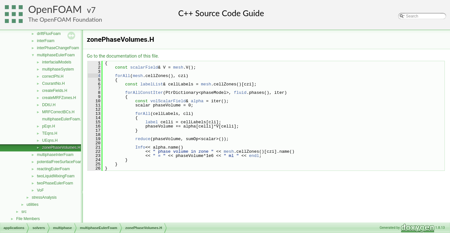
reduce (142, 139)
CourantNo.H (53, 83)
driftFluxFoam (49, 33)
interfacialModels (56, 62)
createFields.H (54, 90)
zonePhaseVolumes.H (61, 147)
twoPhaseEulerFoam (55, 183)
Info (140, 147)
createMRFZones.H (59, 97)
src (24, 211)
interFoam (45, 41)
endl (254, 156)
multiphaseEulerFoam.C (63, 119)
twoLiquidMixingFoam (56, 176)
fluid (240, 92)
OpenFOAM (55, 9)
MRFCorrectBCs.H (58, 112)
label (151, 122)
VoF (40, 190)
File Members (28, 218)
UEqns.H (50, 140)
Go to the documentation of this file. (123, 56)
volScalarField (168, 101)
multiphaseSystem (58, 69)
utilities (33, 204)
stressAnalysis (44, 197)
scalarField (144, 67)
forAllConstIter (144, 92)
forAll (122, 76)
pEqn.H (48, 126)
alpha (197, 101)
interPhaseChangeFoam (58, 48)
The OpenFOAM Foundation (65, 19)
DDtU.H (48, 105)
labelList (151, 84)
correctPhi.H (52, 76)
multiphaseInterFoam (55, 154)
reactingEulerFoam (53, 169)
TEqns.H (49, 133)
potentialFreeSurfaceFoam (60, 162)
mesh (178, 67)
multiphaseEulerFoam (56, 55)
